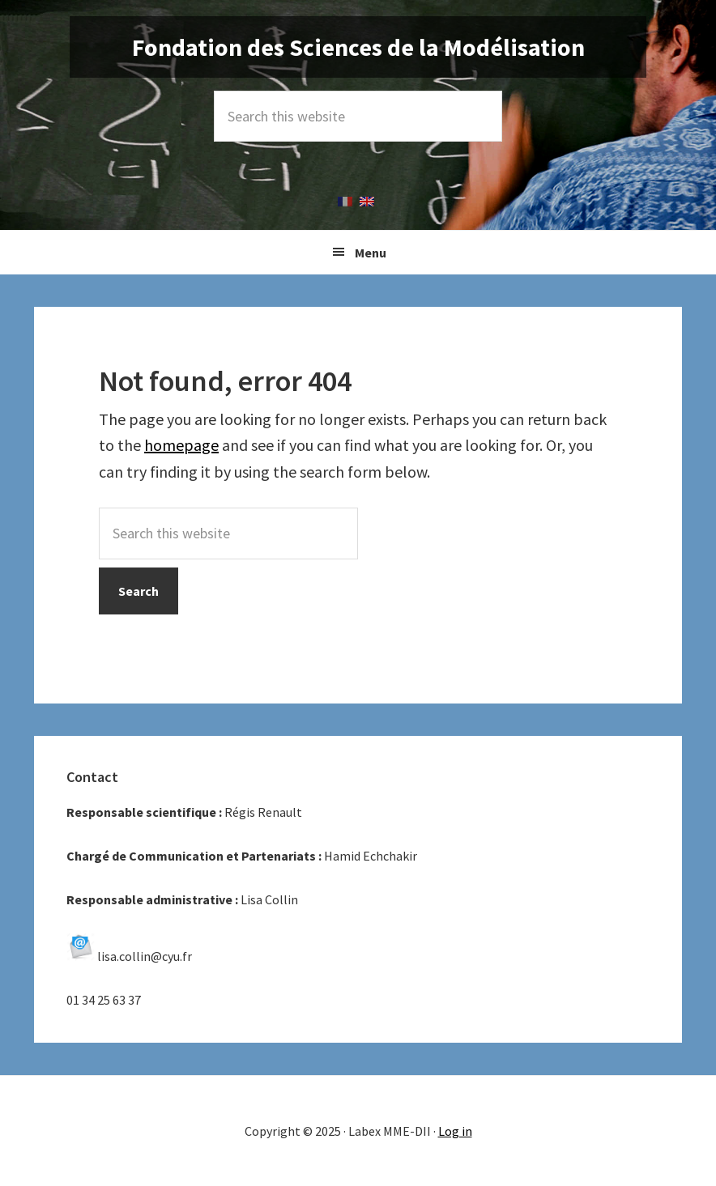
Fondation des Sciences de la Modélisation (358, 47)
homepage (181, 445)
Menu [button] (370, 252)
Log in (455, 1131)
